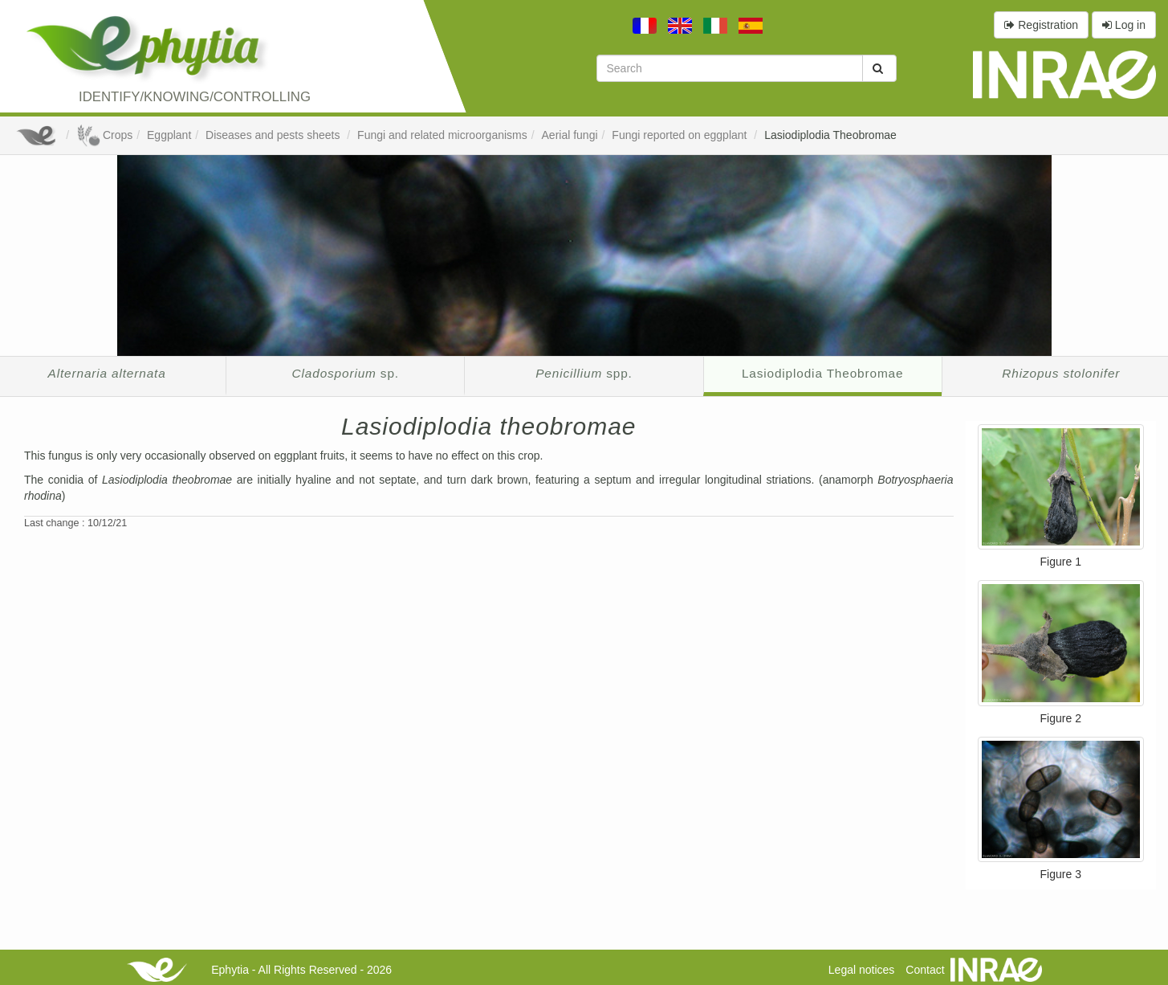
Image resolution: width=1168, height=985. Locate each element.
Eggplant (169, 135)
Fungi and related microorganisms (442, 135)
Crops (104, 135)
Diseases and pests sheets (274, 135)
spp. (583, 373)
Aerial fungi (570, 135)
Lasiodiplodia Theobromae (830, 135)
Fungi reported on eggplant (681, 135)
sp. (345, 373)
